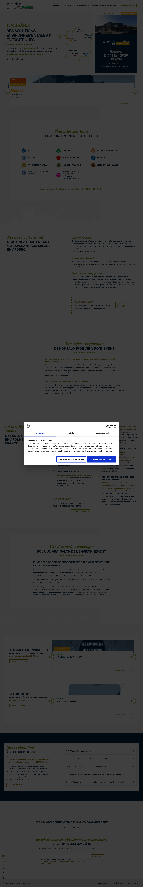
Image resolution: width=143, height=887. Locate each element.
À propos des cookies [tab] (103, 433)
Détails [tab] (71, 433)
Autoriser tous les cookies (102, 459)
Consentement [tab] (39, 433)
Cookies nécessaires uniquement (71, 459)
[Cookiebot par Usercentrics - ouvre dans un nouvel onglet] (107, 426)
